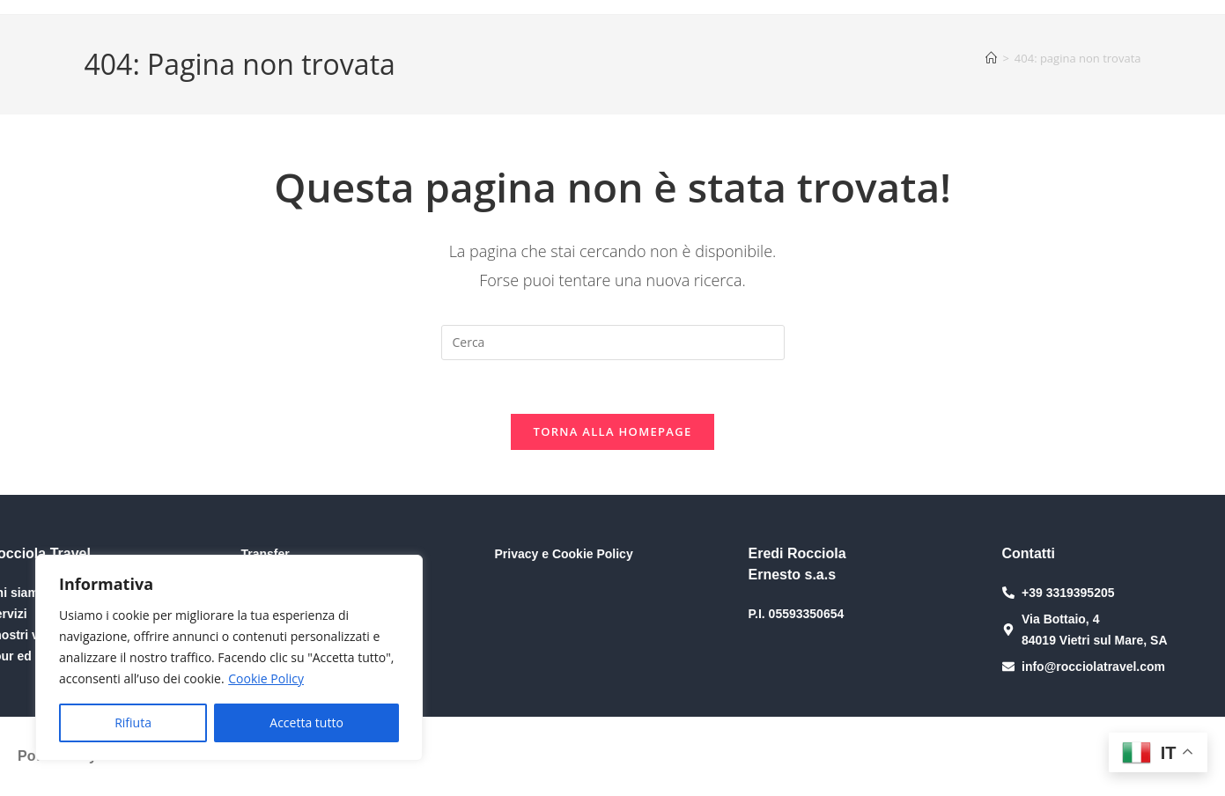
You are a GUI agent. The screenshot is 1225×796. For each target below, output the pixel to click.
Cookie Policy (266, 678)
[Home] (991, 58)
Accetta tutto (306, 722)
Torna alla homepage (613, 431)
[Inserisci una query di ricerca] (613, 342)
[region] (229, 658)
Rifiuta (132, 722)
